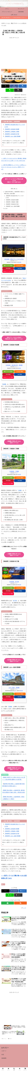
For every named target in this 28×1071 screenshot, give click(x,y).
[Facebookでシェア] (14, 86)
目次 (12, 188)
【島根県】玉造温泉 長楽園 (11, 129)
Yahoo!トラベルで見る (8, 271)
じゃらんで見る (19, 265)
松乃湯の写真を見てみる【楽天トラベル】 (14, 660)
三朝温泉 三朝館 (14, 471)
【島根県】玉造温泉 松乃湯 (11, 134)
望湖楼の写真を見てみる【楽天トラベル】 (14, 768)
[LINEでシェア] (10, 90)
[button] (18, 90)
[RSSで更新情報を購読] (20, 903)
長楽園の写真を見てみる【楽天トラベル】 (14, 442)
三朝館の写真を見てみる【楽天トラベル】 (14, 554)
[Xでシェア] (5, 86)
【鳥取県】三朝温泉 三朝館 (11, 131)
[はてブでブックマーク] (22, 86)
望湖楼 (10, 706)
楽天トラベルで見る (8, 265)
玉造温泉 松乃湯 (14, 581)
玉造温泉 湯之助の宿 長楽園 (14, 365)
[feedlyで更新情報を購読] (7, 903)
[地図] (20, 262)
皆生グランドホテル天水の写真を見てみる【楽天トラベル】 (14, 338)
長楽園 (4, 384)
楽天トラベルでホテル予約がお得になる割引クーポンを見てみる (14, 180)
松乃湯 (15, 600)
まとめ (5, 208)
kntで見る (20, 268)
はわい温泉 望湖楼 (14, 687)
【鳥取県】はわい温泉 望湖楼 (12, 136)
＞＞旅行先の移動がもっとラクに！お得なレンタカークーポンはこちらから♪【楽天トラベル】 (13, 167)
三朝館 (20, 490)
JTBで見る (8, 268)
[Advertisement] (14, 53)
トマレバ (15, 260)
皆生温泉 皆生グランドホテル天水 (14, 259)
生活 (3, 884)
